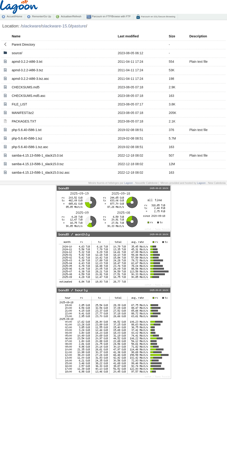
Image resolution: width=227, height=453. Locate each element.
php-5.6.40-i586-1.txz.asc (30, 147)
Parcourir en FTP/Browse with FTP (111, 16)
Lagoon (128, 183)
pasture (79, 26)
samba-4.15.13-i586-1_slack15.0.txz (38, 164)
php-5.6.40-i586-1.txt (26, 130)
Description (198, 36)
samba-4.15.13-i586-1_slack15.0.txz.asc (41, 172)
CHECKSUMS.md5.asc (28, 96)
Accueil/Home (14, 16)
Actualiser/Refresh (71, 16)
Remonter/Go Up (41, 16)
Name (16, 36)
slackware (31, 26)
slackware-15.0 (56, 26)
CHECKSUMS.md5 (26, 87)
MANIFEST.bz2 (23, 113)
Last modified (128, 36)
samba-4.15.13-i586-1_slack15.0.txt (37, 155)
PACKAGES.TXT (24, 121)
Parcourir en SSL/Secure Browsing (157, 16)
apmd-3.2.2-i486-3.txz (27, 70)
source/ (17, 53)
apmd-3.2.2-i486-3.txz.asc (30, 78)
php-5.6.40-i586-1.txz (27, 138)
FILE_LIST (19, 104)
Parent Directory (23, 44)
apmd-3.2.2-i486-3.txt (27, 61)
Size (172, 36)
